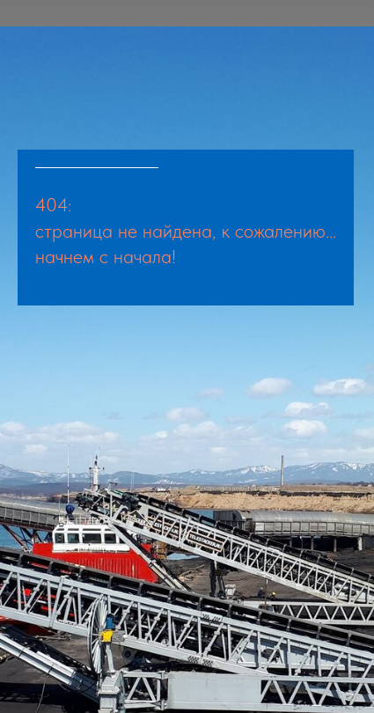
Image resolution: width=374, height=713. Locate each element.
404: (53, 204)
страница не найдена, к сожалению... (185, 230)
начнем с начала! (105, 256)
